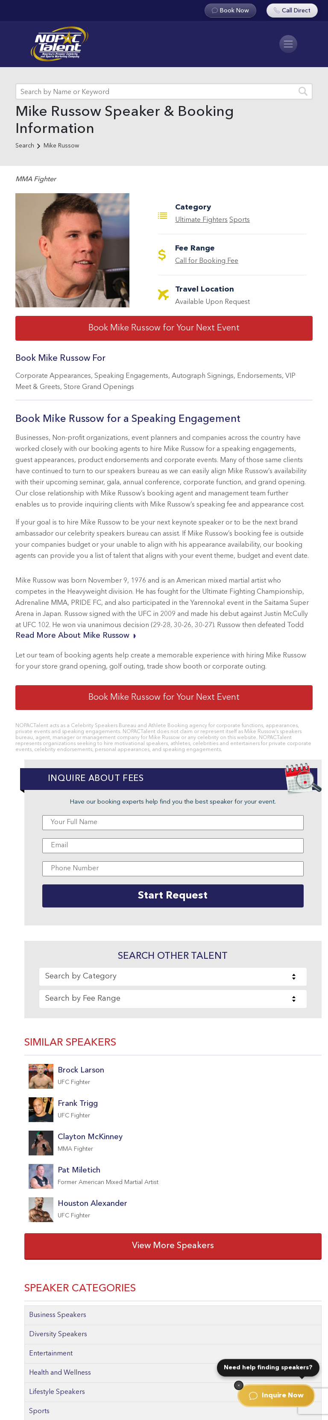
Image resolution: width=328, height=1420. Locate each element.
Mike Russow (61, 146)
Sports (239, 220)
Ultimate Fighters (201, 220)
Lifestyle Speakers (57, 1392)
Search (24, 146)
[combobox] (173, 977)
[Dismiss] (238, 1385)
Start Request (173, 896)
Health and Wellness (60, 1373)
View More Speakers (173, 1246)
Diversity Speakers (58, 1334)
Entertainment (51, 1353)
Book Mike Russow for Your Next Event (164, 328)
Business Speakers (57, 1315)
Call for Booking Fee (206, 261)
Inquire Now (276, 1395)
